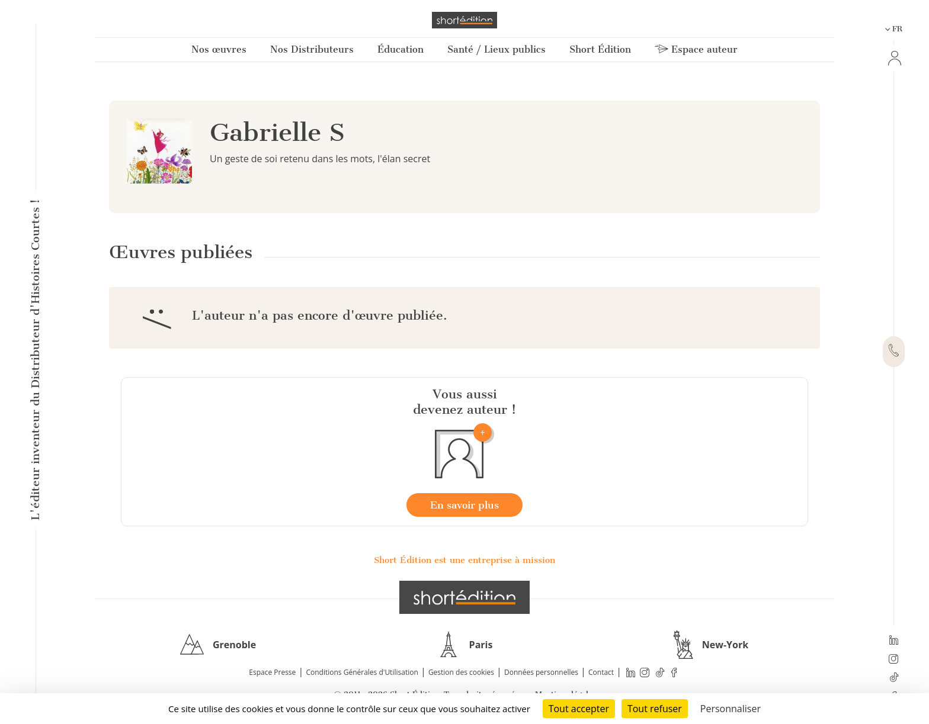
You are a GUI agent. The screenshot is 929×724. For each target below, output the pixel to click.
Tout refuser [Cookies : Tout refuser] (654, 708)
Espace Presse (272, 672)
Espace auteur (696, 49)
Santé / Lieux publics (496, 49)
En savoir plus (464, 505)
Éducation (400, 49)
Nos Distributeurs (312, 49)
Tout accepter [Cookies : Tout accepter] (579, 708)
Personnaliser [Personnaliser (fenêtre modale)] (730, 708)
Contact (601, 672)
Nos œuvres (218, 49)
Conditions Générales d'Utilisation (362, 672)
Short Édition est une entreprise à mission (464, 560)
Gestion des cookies (461, 672)
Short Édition (600, 49)
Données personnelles (541, 672)
